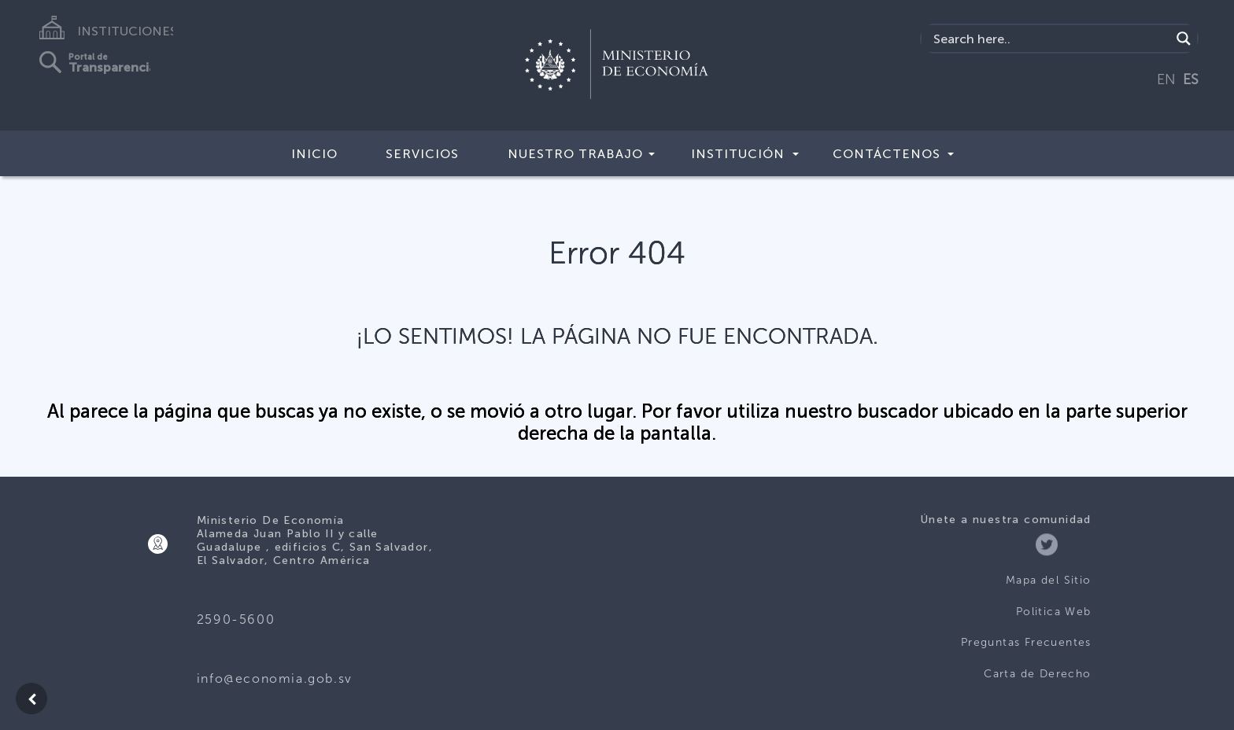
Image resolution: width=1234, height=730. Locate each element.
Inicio (314, 153)
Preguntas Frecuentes (1026, 642)
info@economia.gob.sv (275, 678)
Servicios (422, 153)
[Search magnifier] (1183, 38)
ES (1191, 79)
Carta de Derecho (1037, 673)
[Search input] (1050, 38)
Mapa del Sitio (1049, 580)
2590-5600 (236, 619)
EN (1166, 79)
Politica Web (1054, 611)
